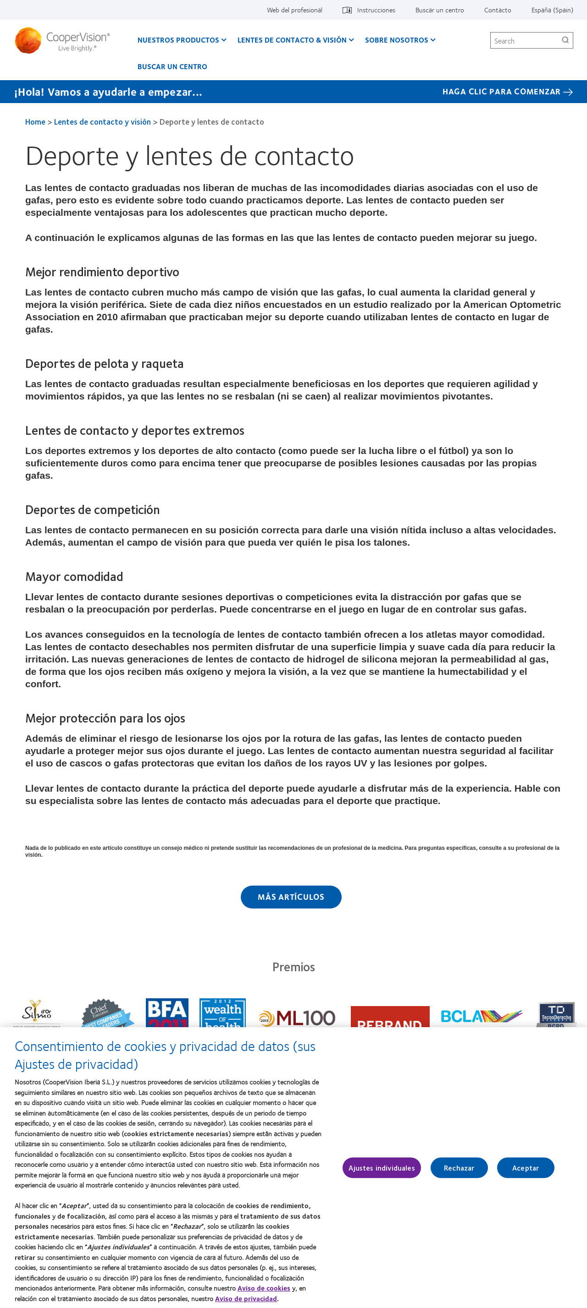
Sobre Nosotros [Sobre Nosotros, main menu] (396, 39)
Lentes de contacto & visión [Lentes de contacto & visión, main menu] (292, 39)
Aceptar (525, 1172)
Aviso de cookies (264, 1292)
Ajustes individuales (382, 1172)
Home (35, 121)
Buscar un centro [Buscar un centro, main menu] (172, 66)
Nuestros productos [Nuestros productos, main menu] (178, 39)
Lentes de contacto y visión (102, 121)
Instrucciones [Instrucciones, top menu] (376, 9)
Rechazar (459, 1172)
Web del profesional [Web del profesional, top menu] (294, 9)
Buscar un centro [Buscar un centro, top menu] (439, 9)
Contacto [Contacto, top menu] (497, 9)
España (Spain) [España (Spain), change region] (552, 9)
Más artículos (291, 896)
